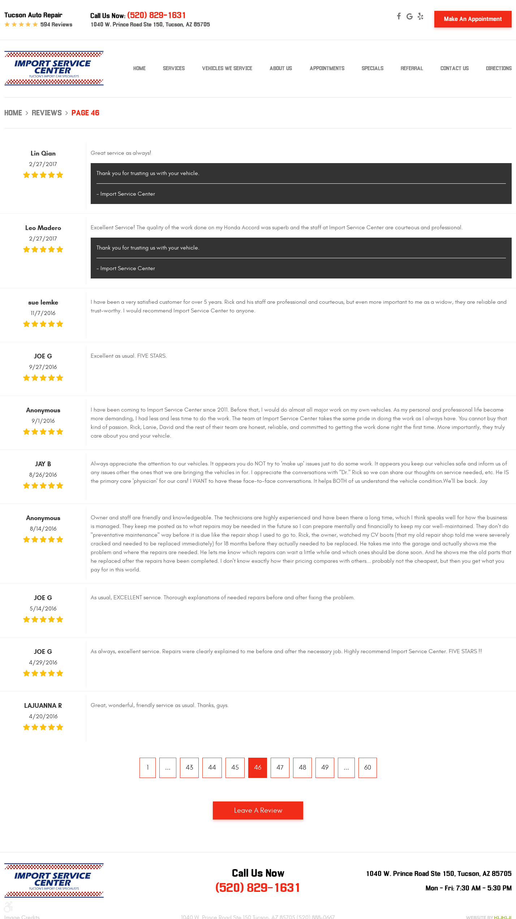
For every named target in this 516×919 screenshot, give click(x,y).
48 (302, 767)
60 (367, 767)
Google (409, 16)
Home (139, 68)
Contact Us (454, 68)
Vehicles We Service (227, 68)
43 (189, 767)
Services (174, 68)
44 (212, 767)
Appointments (327, 68)
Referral (412, 68)
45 (235, 767)
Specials (372, 68)
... (168, 767)
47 (280, 767)
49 (324, 767)
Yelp (420, 16)
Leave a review (258, 810)
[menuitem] (139, 68)
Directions (499, 68)
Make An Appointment (473, 19)
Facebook (398, 16)
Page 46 (85, 113)
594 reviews (56, 24)
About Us (281, 68)
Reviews (47, 113)
